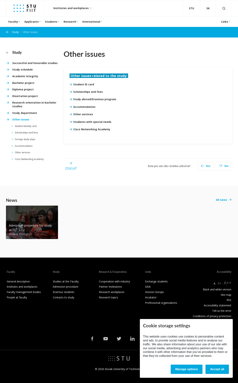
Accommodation (24, 146)
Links (224, 21)
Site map (226, 295)
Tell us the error (221, 310)
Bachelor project (23, 83)
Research (70, 21)
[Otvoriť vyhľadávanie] (224, 8)
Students (51, 21)
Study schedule (22, 69)
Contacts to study (63, 297)
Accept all (217, 369)
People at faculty (17, 297)
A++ (227, 283)
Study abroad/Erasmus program (94, 99)
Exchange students (156, 281)
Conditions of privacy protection (212, 316)
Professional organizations (161, 303)
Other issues (20, 119)
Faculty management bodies (24, 292)
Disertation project (25, 96)
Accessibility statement (217, 305)
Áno (206, 166)
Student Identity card (26, 126)
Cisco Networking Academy (29, 159)
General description (18, 281)
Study (15, 32)
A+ (219, 283)
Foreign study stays (25, 139)
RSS (229, 300)
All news (221, 200)
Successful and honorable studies (35, 63)
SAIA (148, 286)
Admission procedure (65, 286)
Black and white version (217, 289)
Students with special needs (92, 122)
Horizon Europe (154, 292)
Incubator (151, 297)
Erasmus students (63, 292)
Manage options (186, 369)
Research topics (108, 297)
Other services (22, 152)
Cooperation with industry (114, 281)
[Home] (7, 32)
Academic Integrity (25, 76)
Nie (224, 166)
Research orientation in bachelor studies (34, 104)
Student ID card (83, 84)
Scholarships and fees (26, 132)
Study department (24, 113)
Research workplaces (111, 292)
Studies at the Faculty (66, 281)
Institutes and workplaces (71, 8)
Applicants (31, 21)
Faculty (13, 21)
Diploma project (23, 89)
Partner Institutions (110, 286)
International (91, 21)
